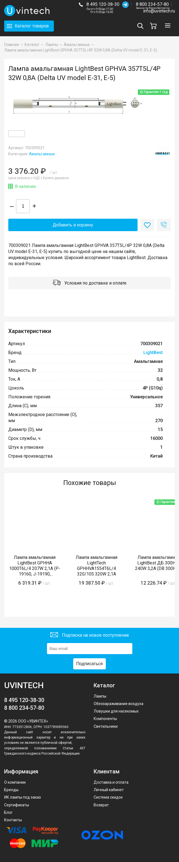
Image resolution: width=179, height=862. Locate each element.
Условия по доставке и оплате (89, 283)
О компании (15, 782)
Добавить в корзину (73, 225)
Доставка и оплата (111, 782)
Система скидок (108, 797)
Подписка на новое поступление (89, 635)
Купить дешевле (56, 178)
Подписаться (89, 663)
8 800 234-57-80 (153, 4)
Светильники (106, 726)
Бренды (11, 790)
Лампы (100, 696)
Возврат (101, 805)
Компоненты (105, 718)
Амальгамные (42, 154)
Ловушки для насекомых (116, 711)
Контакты (13, 820)
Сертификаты (16, 805)
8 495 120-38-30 (102, 4)
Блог (8, 812)
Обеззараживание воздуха (118, 703)
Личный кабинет (109, 790)
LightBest (153, 352)
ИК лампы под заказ (22, 797)
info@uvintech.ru (159, 11)
